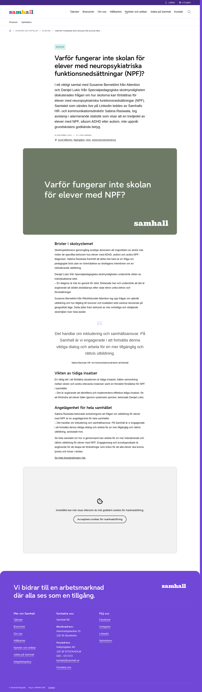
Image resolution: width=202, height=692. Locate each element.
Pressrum (13, 22)
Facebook (104, 619)
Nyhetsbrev (27, 22)
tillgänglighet (79, 140)
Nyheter (46, 31)
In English (185, 2)
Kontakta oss (63, 667)
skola (88, 140)
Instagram (105, 626)
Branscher (88, 11)
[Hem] (21, 12)
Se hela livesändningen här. (70, 457)
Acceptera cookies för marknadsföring (99, 519)
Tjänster (74, 11)
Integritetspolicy (22, 661)
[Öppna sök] (189, 11)
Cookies (51, 687)
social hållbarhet (65, 140)
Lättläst (170, 2)
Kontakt (178, 11)
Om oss (102, 11)
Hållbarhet (115, 11)
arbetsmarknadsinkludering (104, 140)
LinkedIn (104, 633)
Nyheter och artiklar (136, 11)
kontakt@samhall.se (67, 660)
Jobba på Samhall (160, 11)
